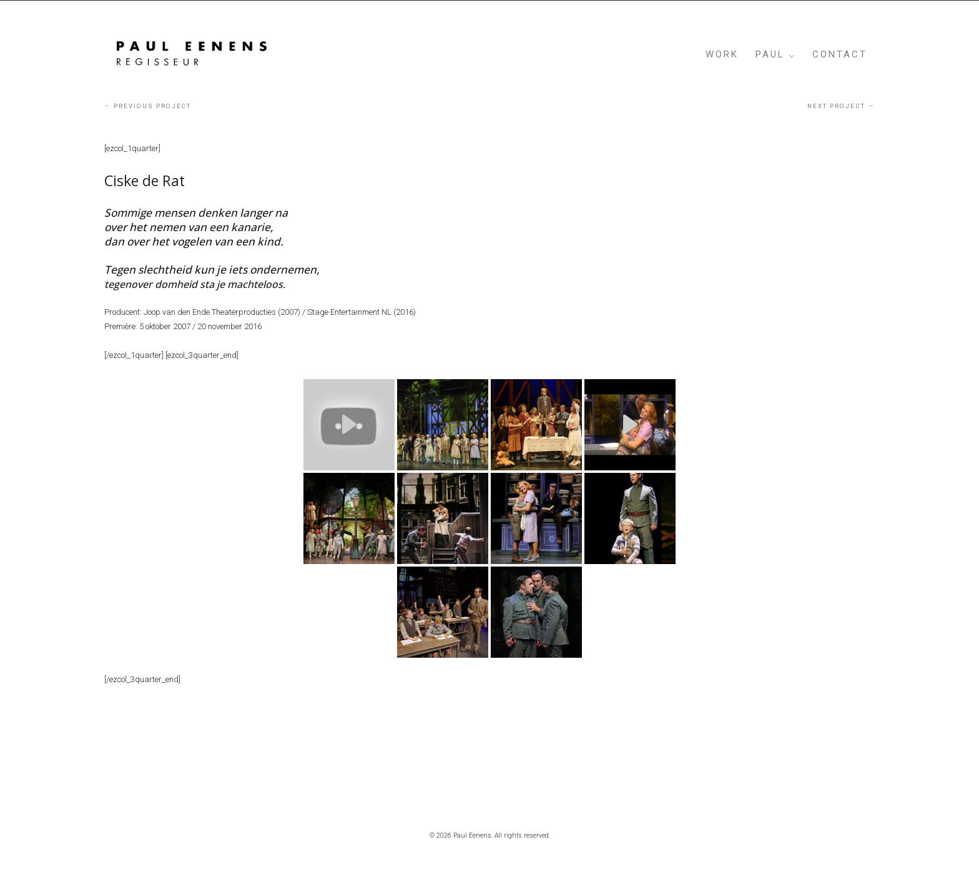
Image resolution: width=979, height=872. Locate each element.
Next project (841, 105)
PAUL (770, 54)
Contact (839, 54)
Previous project (148, 105)
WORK (722, 54)
